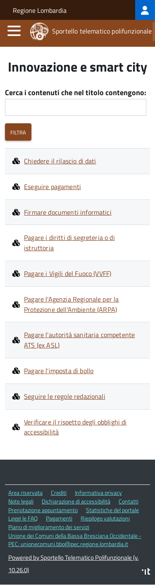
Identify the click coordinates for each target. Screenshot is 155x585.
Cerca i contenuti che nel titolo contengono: (75, 93)
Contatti (128, 501)
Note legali (20, 501)
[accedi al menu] (14, 30)
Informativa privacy (98, 492)
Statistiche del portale (112, 510)
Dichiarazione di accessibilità (76, 501)
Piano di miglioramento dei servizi (48, 527)
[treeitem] (145, 10)
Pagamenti (59, 518)
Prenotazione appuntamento (43, 510)
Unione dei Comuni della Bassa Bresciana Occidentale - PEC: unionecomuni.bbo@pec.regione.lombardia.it (74, 540)
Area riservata (25, 492)
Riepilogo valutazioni (105, 518)
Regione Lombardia (40, 10)
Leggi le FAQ (23, 518)
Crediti (59, 492)
